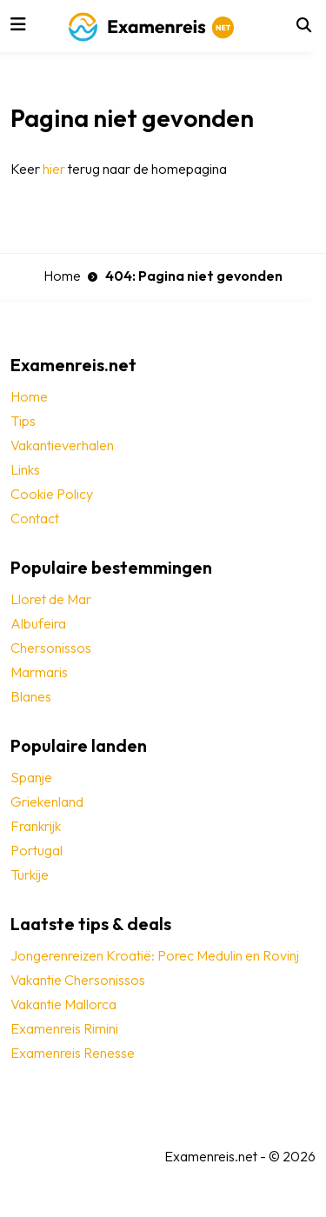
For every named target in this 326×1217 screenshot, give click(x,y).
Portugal (36, 850)
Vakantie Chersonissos (77, 979)
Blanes (30, 696)
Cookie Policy (51, 493)
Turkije (29, 874)
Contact (34, 518)
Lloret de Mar (50, 599)
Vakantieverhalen (62, 445)
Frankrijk (35, 826)
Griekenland (46, 801)
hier (54, 168)
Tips (23, 420)
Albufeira (38, 623)
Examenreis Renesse (72, 1052)
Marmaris (39, 672)
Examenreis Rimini (64, 1028)
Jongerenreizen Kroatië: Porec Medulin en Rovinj (154, 955)
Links (25, 469)
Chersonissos (50, 647)
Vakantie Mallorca (63, 1004)
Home (62, 275)
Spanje (31, 777)
